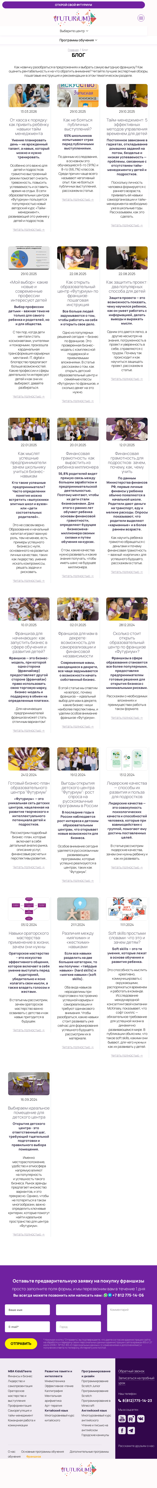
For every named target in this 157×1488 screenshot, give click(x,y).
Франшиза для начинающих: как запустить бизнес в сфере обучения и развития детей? (28, 642)
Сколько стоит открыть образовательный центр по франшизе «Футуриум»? (127, 642)
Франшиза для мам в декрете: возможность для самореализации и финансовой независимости (78, 645)
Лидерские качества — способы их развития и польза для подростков (127, 789)
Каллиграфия (54, 1391)
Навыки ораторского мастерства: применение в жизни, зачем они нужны (28, 939)
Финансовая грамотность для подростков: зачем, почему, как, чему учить (127, 462)
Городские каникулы (95, 1435)
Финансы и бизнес (20, 1376)
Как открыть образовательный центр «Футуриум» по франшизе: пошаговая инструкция (77, 293)
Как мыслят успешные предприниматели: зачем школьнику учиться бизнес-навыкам (29, 465)
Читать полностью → (29, 229)
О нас (12, 1451)
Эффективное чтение (59, 1386)
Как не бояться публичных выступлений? (77, 124)
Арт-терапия (53, 1405)
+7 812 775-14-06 (128, 1295)
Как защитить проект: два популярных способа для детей (127, 286)
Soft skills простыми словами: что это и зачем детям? (127, 937)
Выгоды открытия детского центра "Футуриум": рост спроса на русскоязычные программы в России (78, 794)
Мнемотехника (55, 1381)
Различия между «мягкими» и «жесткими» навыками (78, 939)
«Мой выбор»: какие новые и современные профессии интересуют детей (29, 291)
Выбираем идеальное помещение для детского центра (29, 1112)
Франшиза (33, 1456)
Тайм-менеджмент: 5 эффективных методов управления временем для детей (127, 126)
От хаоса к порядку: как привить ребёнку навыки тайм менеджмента (29, 126)
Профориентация (19, 1405)
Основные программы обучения (42, 1451)
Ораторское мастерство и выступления (17, 1396)
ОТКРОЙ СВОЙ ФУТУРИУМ (73, 5)
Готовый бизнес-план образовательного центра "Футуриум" (29, 787)
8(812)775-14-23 (137, 1400)
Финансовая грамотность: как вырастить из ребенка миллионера (78, 460)
